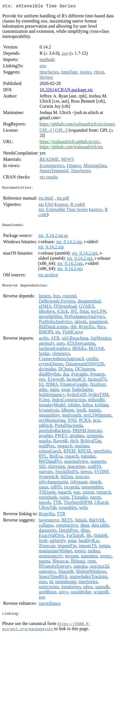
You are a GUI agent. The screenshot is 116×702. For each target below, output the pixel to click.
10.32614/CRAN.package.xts (66, 90)
